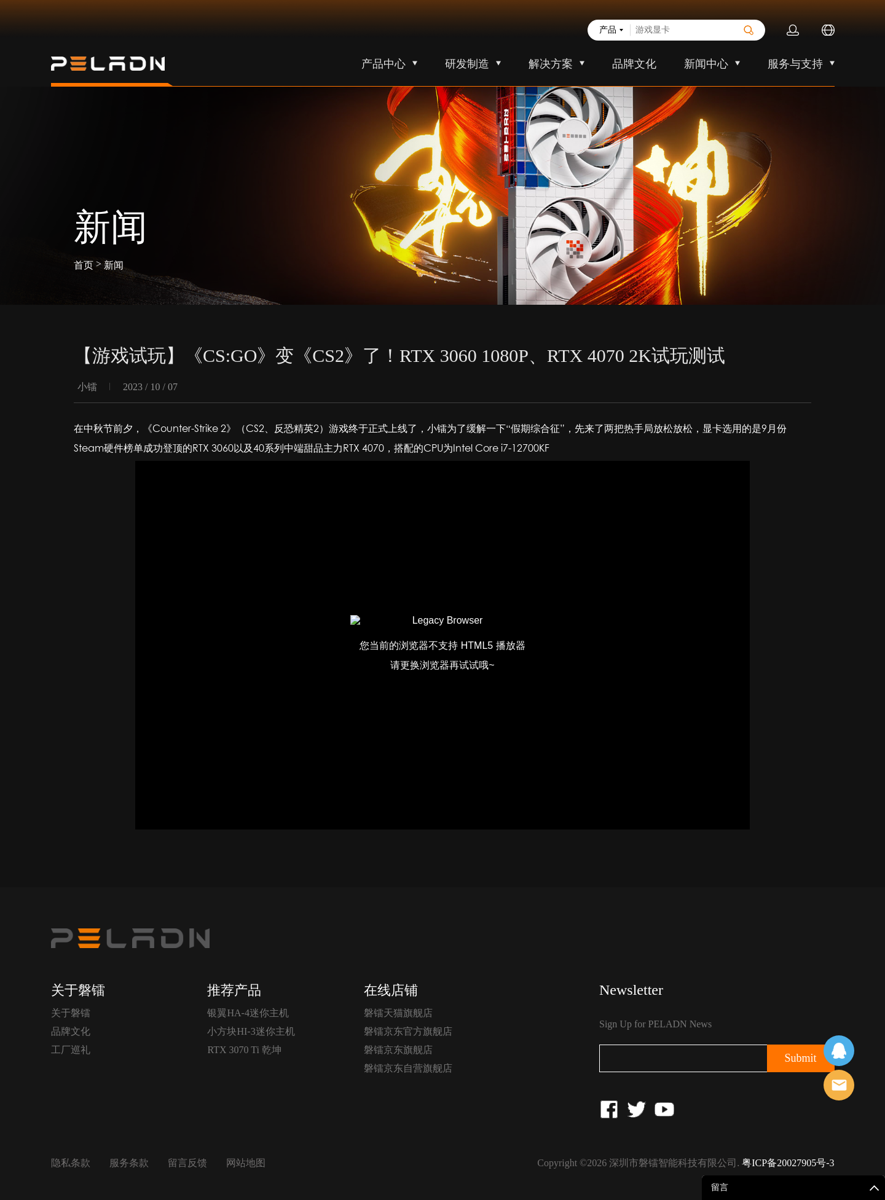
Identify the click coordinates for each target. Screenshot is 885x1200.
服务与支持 (795, 64)
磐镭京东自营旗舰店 (408, 1068)
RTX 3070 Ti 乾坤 (244, 1050)
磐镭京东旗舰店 (398, 1050)
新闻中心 (706, 64)
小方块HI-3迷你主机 (250, 1031)
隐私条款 (70, 1163)
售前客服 (839, 1085)
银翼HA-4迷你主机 (247, 1013)
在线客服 (839, 1050)
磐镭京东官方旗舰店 (408, 1031)
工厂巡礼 (70, 1050)
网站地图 (246, 1163)
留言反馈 (187, 1163)
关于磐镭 (70, 1013)
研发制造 (467, 64)
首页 (83, 265)
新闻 (114, 265)
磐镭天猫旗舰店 (398, 1013)
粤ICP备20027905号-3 (788, 1163)
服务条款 (129, 1163)
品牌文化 (634, 64)
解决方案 (551, 64)
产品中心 (383, 64)
